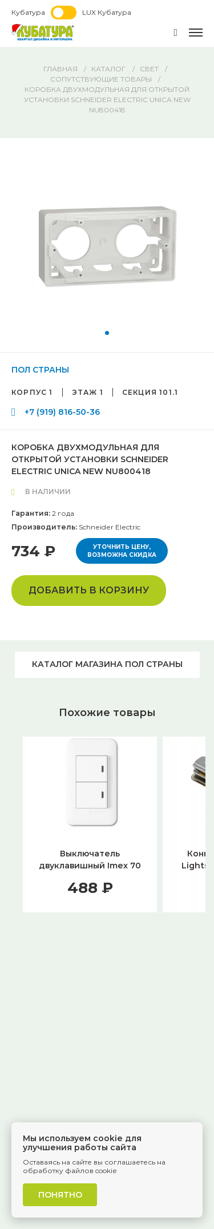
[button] (107, 333)
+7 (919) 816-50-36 (62, 412)
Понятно (60, 1195)
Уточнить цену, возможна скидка (121, 551)
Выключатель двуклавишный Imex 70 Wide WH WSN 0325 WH (90, 865)
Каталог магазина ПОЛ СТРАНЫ (107, 664)
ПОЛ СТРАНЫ (40, 370)
